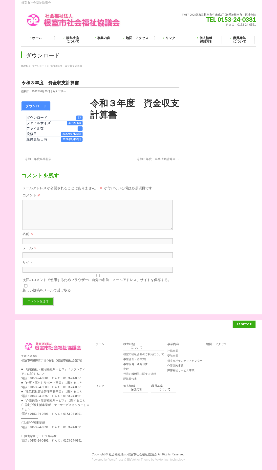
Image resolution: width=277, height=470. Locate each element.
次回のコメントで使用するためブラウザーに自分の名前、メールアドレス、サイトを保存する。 (96, 286)
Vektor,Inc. (162, 460)
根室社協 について (133, 346)
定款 (126, 369)
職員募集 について (160, 388)
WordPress (116, 460)
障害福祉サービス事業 (180, 370)
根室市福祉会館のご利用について (143, 354)
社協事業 (172, 351)
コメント (31, 195)
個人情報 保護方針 (133, 388)
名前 (28, 240)
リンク (99, 386)
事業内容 (173, 344)
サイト (27, 268)
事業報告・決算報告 (135, 364)
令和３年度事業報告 (36, 159)
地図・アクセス (216, 344)
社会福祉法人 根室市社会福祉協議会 (133, 454)
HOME (25, 66)
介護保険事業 (175, 365)
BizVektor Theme (138, 460)
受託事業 (172, 355)
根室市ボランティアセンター (185, 360)
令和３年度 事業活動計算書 (158, 159)
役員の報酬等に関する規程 (139, 374)
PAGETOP (244, 324)
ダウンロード (39, 66)
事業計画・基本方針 (135, 359)
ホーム (99, 344)
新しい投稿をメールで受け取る (46, 296)
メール (29, 254)
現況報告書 (130, 378)
